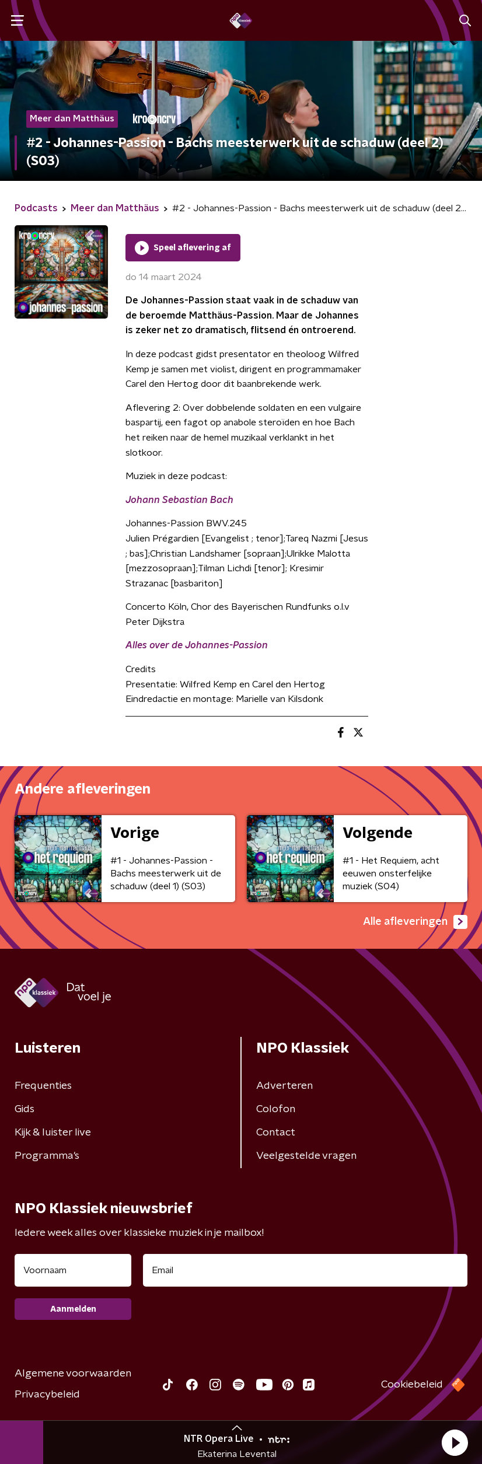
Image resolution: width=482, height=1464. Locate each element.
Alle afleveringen (415, 922)
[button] (454, 1442)
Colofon (275, 1109)
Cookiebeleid (412, 1384)
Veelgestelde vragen (306, 1156)
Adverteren (284, 1086)
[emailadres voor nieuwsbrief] (305, 1270)
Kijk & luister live (53, 1132)
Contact (275, 1132)
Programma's (47, 1156)
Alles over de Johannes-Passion (196, 645)
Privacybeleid (47, 1394)
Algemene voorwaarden (73, 1373)
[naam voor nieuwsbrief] (73, 1270)
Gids (24, 1109)
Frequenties (43, 1086)
